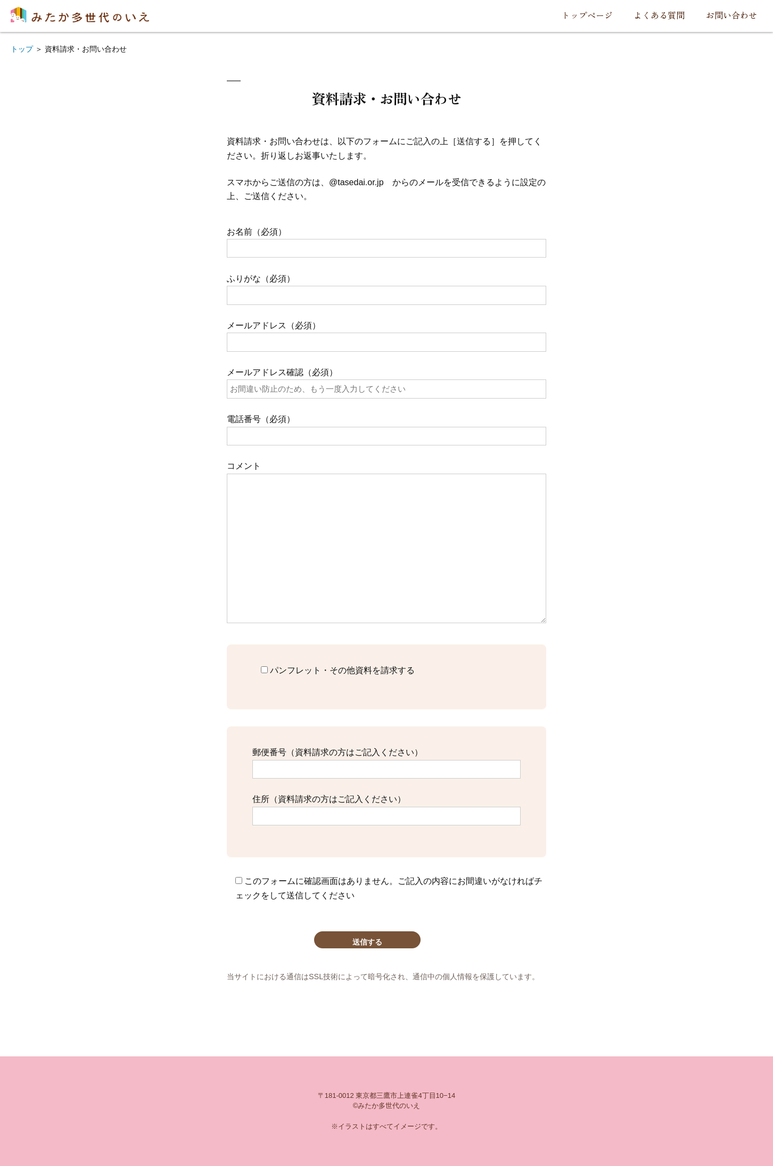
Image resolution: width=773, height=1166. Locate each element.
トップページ (587, 15)
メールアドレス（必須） (386, 333)
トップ (22, 49)
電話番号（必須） (386, 427)
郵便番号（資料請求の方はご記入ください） (386, 760)
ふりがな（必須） (386, 287)
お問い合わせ (731, 15)
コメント (386, 542)
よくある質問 (659, 15)
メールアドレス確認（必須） (386, 380)
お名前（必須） (386, 240)
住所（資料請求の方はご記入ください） (386, 807)
